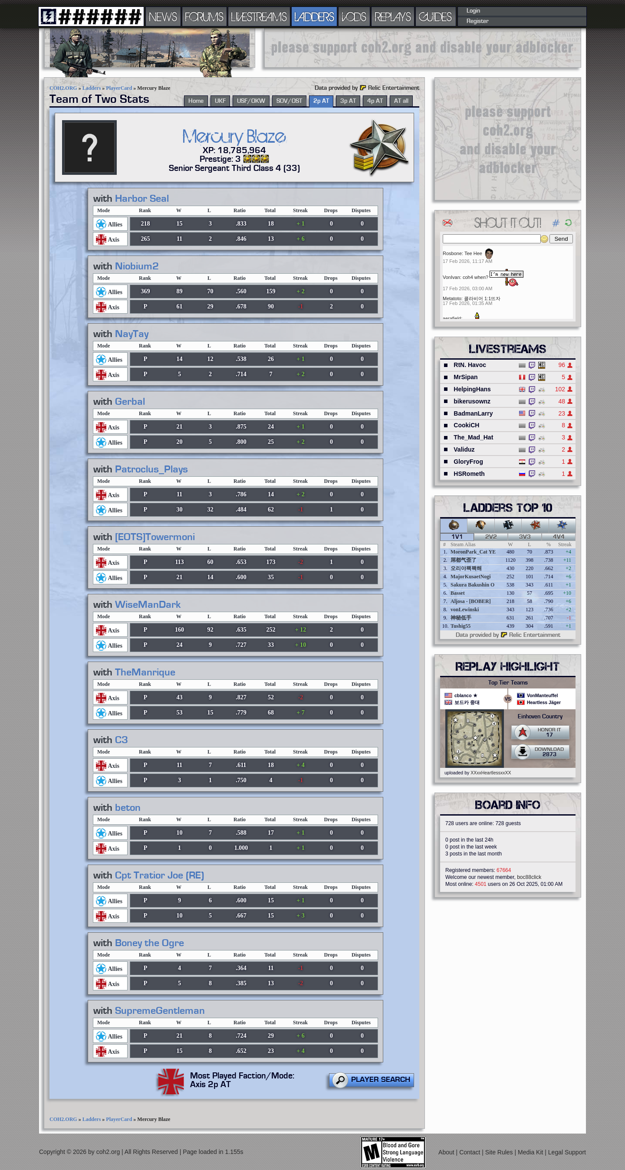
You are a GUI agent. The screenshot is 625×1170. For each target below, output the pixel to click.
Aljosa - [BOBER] (471, 601)
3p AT (348, 101)
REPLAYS (393, 16)
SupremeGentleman (160, 1011)
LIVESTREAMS (259, 16)
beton (128, 808)
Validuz (464, 449)
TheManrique (145, 672)
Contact (470, 1152)
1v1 (457, 537)
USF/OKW (251, 101)
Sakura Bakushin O (472, 585)
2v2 (491, 537)
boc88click (529, 877)
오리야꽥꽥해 (466, 568)
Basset (458, 593)
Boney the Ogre (149, 943)
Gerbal (130, 402)
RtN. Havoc (470, 364)
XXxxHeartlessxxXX (490, 772)
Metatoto (452, 298)
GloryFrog (468, 461)
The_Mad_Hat (473, 437)
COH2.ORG (63, 88)
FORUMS (204, 16)
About (447, 1152)
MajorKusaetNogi (471, 577)
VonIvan (451, 277)
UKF (220, 101)
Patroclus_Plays (151, 469)
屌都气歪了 (464, 560)
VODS (354, 16)
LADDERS (314, 16)
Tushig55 (460, 626)
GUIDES (436, 16)
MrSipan (465, 377)
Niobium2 (137, 266)
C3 (121, 740)
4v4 (559, 537)
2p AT (321, 101)
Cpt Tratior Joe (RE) (159, 875)
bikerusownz (472, 401)
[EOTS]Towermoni (155, 537)
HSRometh (469, 473)
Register (478, 21)
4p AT (375, 101)
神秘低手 (461, 618)
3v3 (525, 537)
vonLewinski (465, 609)
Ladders (91, 88)
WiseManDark (148, 605)
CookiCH (466, 425)
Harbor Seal (142, 198)
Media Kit (531, 1152)
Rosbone (452, 253)
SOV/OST (289, 101)
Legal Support (567, 1152)
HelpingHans (472, 389)
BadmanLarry (473, 413)
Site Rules (500, 1152)
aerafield (452, 318)
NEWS (163, 16)
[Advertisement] (423, 47)
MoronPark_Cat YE (473, 552)
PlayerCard (119, 88)
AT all (401, 101)
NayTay (131, 334)
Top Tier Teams (508, 683)
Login (473, 11)
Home (196, 101)
